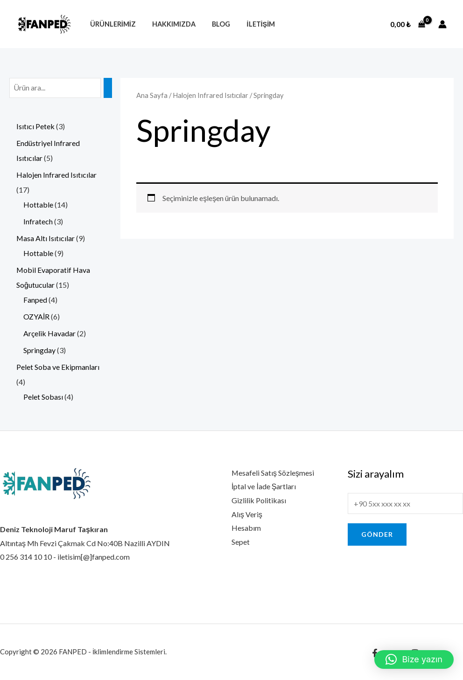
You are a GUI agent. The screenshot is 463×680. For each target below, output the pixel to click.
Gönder (377, 534)
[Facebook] (375, 653)
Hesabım (246, 527)
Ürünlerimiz (111, 24)
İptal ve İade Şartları (264, 486)
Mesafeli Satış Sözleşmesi (273, 472)
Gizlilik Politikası (259, 500)
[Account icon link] (442, 24)
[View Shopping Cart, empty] (407, 24)
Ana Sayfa (152, 95)
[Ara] (108, 88)
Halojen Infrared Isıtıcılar (210, 95)
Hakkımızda (169, 24)
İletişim (250, 24)
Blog (213, 24)
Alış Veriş (247, 514)
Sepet (241, 541)
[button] (414, 659)
